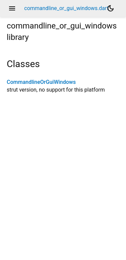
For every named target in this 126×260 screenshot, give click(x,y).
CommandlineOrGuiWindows (41, 82)
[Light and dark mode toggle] (110, 8)
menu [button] (12, 8)
